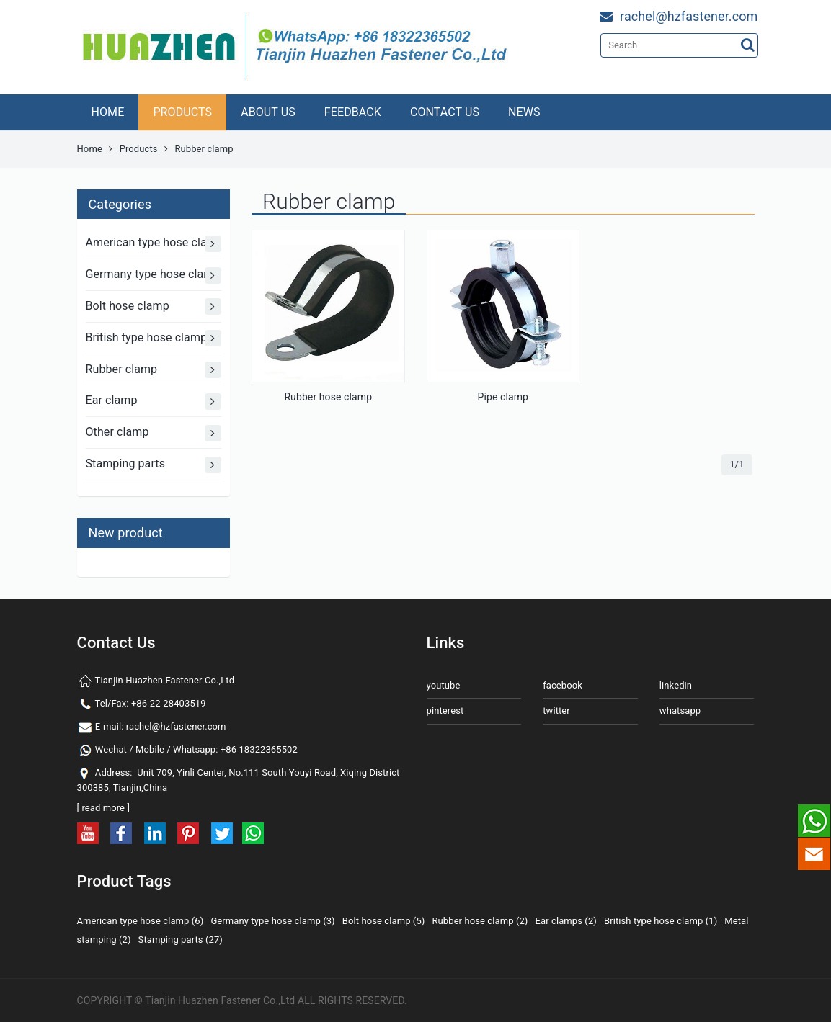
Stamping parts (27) (180, 939)
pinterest (445, 710)
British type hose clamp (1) (660, 920)
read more (103, 807)
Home (89, 148)
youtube (444, 685)
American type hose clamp (154, 244)
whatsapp (680, 710)
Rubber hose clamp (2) (480, 920)
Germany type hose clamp (154, 275)
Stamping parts (154, 465)
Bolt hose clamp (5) (383, 920)
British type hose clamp (154, 338)
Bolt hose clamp (154, 306)
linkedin (675, 685)
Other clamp (154, 433)
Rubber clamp (154, 370)
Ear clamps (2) (566, 920)
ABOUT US (268, 112)
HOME (108, 112)
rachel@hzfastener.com (176, 726)
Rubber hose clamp (328, 397)
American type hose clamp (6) (140, 920)
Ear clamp (154, 401)
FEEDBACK (352, 112)
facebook (562, 685)
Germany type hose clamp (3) (272, 920)
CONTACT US (444, 112)
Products (139, 148)
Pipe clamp (503, 397)
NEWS (524, 112)
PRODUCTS (182, 112)
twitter (556, 710)
